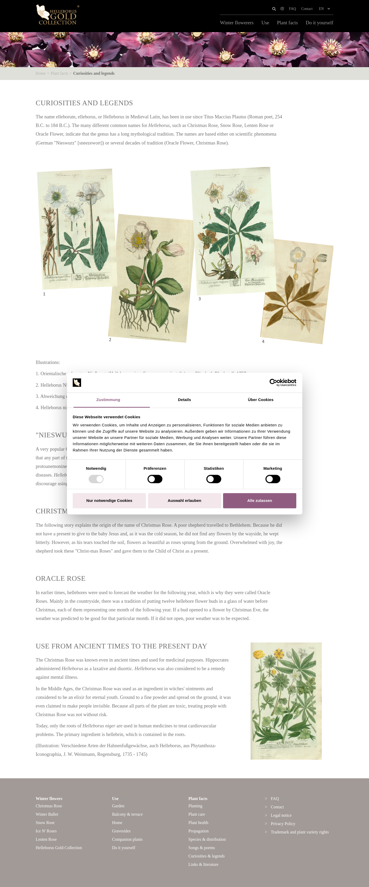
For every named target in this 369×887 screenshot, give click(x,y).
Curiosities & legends (207, 856)
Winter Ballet (47, 814)
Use (265, 22)
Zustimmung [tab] (108, 400)
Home (41, 73)
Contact (307, 9)
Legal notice (281, 815)
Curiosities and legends (94, 73)
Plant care (197, 814)
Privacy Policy (283, 823)
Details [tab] (184, 400)
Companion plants (127, 839)
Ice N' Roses (46, 831)
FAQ (292, 9)
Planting (195, 806)
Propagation (199, 831)
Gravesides (121, 831)
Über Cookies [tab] (261, 400)
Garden (118, 806)
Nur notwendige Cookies (109, 500)
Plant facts (287, 22)
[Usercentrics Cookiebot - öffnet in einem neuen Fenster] (273, 382)
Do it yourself (319, 22)
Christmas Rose (49, 806)
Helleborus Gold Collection (59, 847)
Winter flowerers (236, 22)
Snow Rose (45, 822)
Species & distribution (207, 839)
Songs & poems (202, 847)
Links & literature (204, 864)
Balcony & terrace (127, 814)
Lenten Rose (46, 839)
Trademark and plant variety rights (300, 832)
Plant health (198, 822)
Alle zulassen (259, 500)
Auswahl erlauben (184, 500)
